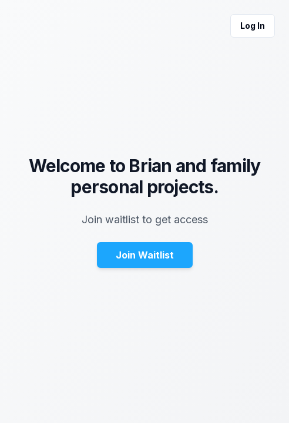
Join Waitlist (145, 255)
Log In (252, 26)
